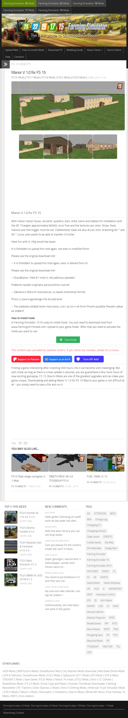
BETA (113, 513)
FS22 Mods (53, 675)
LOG (101, 606)
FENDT (105, 571)
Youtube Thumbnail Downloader (86, 683)
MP (106, 623)
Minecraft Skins (95, 692)
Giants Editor (114, 49)
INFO (89, 594)
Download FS (55, 49)
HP (88, 588)
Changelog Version (96, 530)
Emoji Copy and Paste (53, 683)
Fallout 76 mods (63, 679)
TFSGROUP (93, 646)
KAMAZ (91, 606)
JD (95, 600)
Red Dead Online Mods (111, 671)
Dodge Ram (111, 548)
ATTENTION (100, 513)
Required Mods (95, 640)
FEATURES (92, 571)
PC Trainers (24, 687)
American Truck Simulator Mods (106, 687)
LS (108, 606)
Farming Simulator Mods (19, 3)
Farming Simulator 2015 (99, 565)
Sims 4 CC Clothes (100, 679)
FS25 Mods (45, 679)
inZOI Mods (9, 671)
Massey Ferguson (96, 617)
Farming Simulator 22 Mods (44, 705)
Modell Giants (94, 623)
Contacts (19, 56)
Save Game (30, 679)
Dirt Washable (94, 548)
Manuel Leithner (95, 611)
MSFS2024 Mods (28, 671)
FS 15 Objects (21, 64)
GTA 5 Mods (11, 692)
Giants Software (112, 582)
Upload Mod (11, 49)
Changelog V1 (94, 525)
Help (7, 56)
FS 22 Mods (32, 683)
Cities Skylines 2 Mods (46, 687)
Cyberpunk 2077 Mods (75, 675)
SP (108, 640)
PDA (116, 629)
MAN (115, 606)
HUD (96, 588)
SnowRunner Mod (50, 671)
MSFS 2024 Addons (22, 696)
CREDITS (107, 536)
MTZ (114, 623)
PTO (115, 635)
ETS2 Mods (82, 679)
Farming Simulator (96, 554)
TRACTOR (107, 646)
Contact (20, 712)
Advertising (9, 712)
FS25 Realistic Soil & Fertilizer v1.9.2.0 (30, 546)
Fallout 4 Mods (28, 692)
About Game (94, 49)
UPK (89, 652)
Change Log (101, 519)
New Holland (93, 629)
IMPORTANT (115, 588)
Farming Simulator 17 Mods (100, 705)
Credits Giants (94, 542)
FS (20, 443)
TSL (118, 646)
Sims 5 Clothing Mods (73, 687)
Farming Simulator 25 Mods (16, 705)
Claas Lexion (93, 536)
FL (114, 571)
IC (104, 588)
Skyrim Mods (76, 692)
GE (25, 443)
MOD (112, 617)
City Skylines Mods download (79, 671)
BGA (89, 519)
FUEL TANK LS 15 (97, 476)
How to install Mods (33, 49)
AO (88, 513)
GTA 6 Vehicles (12, 675)
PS (108, 635)
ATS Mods (97, 675)
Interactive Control (105, 594)
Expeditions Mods (12, 683)
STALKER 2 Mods (12, 679)
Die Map (109, 542)
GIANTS (104, 577)
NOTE (107, 629)
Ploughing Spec (95, 635)
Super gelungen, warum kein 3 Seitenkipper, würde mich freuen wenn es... (63, 562)
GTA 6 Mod (111, 675)
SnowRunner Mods (34, 675)
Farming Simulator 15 (98, 559)
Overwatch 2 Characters (53, 692)
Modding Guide (74, 49)
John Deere (106, 600)
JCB (88, 600)
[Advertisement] (68, 186)
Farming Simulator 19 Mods (72, 705)
